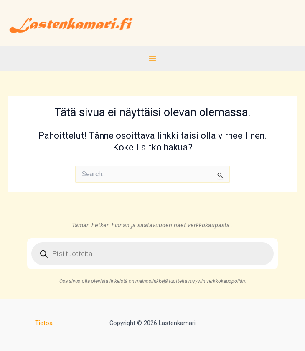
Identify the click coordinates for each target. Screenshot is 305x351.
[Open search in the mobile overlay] (152, 253)
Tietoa (44, 323)
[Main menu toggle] (152, 58)
